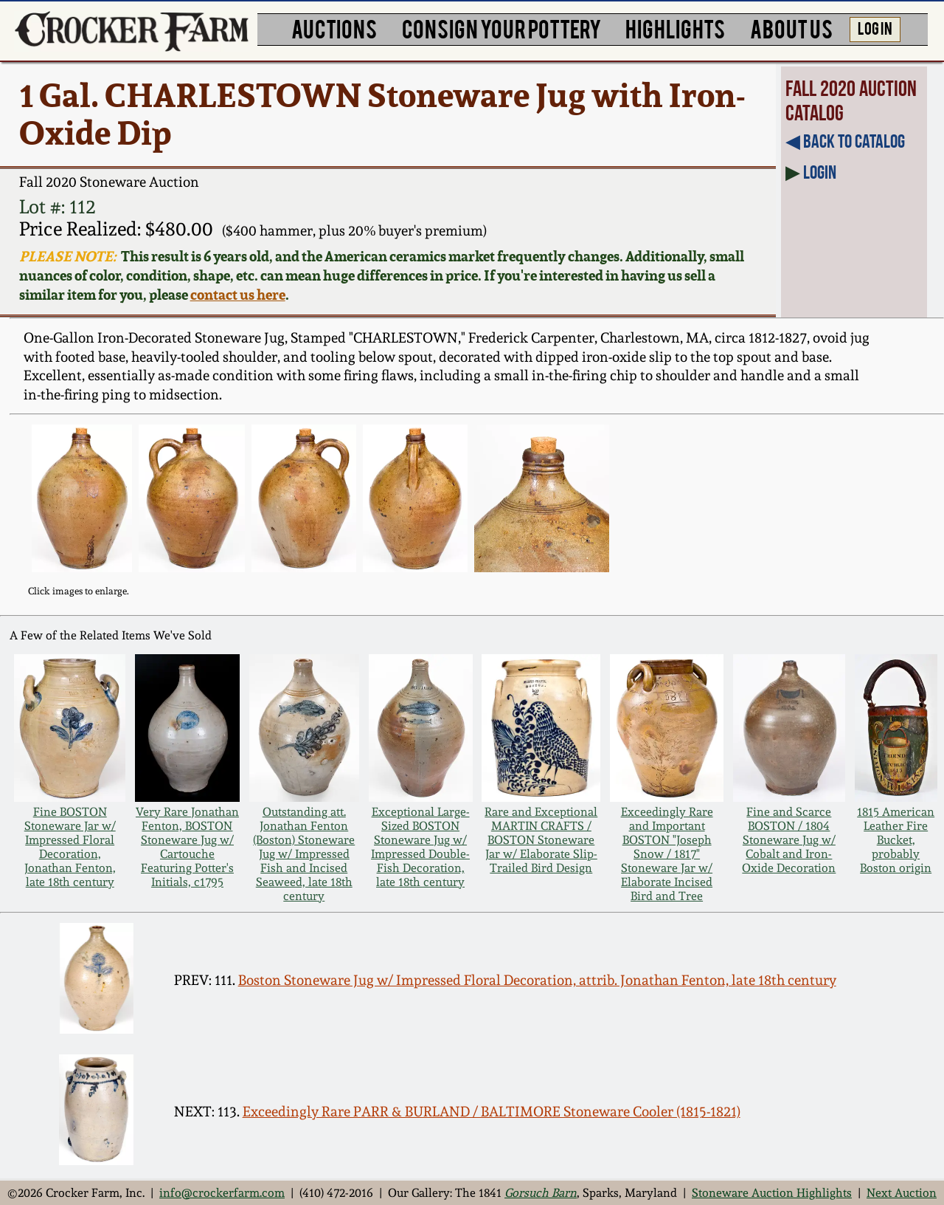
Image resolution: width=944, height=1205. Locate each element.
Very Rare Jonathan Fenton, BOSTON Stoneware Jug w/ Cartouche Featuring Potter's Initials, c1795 (187, 847)
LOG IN (875, 27)
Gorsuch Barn (540, 1193)
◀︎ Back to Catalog (845, 141)
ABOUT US (791, 27)
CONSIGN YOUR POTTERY (501, 27)
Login (819, 172)
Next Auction (902, 1193)
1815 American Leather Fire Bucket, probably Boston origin (895, 840)
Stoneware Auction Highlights (772, 1193)
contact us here (237, 294)
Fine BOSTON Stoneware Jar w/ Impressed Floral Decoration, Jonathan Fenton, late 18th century (70, 847)
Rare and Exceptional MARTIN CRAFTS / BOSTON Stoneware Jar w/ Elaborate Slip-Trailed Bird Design (541, 840)
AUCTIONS (334, 27)
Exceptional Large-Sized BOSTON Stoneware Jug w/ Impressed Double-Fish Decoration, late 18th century (420, 847)
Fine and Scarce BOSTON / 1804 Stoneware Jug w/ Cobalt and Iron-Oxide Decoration (789, 840)
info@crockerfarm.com (222, 1193)
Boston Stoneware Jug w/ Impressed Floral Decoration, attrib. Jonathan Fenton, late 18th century (537, 980)
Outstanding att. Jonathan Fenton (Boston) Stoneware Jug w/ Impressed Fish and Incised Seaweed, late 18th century (304, 854)
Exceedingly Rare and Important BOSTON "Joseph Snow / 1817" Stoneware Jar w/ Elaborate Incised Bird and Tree (667, 854)
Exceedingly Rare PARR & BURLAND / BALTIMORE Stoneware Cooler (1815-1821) (491, 1111)
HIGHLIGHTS (675, 27)
